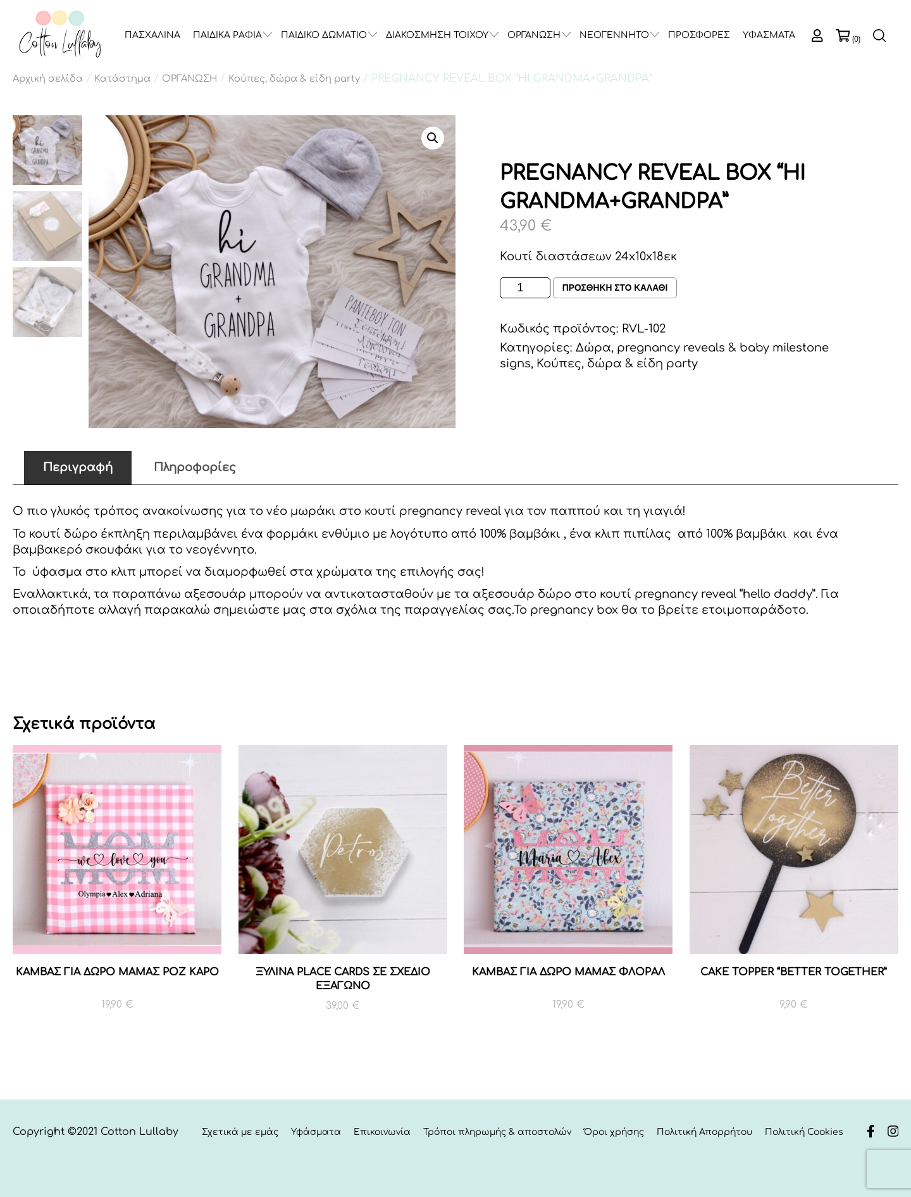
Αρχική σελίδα (48, 78)
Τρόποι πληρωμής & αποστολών (497, 1132)
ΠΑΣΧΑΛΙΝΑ (152, 35)
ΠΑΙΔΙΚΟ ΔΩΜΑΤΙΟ (324, 35)
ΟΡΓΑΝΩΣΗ (534, 35)
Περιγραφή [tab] (78, 467)
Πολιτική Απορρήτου (704, 1132)
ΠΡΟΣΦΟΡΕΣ (699, 35)
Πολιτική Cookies (804, 1132)
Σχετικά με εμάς (240, 1132)
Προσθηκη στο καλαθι (615, 288)
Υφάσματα (316, 1132)
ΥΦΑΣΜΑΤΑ (769, 35)
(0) (856, 39)
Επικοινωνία (382, 1132)
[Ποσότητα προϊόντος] (525, 287)
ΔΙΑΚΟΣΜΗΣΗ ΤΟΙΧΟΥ (437, 35)
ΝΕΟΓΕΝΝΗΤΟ (614, 35)
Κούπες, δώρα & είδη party (294, 78)
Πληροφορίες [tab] (195, 467)
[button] (432, 138)
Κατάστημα (122, 78)
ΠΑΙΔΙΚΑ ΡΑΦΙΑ (227, 35)
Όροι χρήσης (614, 1132)
